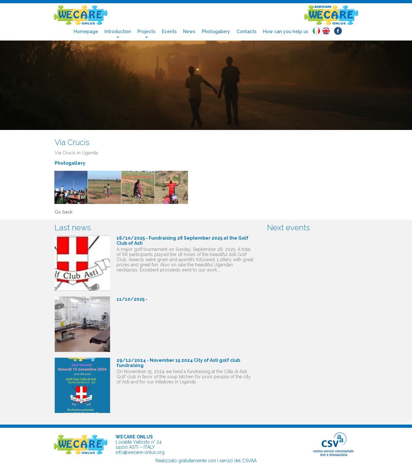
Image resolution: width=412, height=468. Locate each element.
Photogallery (216, 31)
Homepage (86, 31)
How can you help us (285, 31)
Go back (63, 212)
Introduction (118, 31)
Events (169, 31)
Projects (146, 31)
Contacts (247, 31)
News (189, 31)
